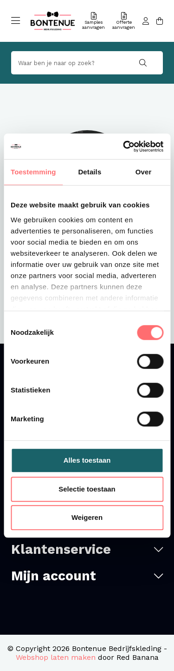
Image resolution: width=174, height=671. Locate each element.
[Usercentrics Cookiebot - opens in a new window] (123, 146)
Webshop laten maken (56, 657)
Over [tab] (143, 172)
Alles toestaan (87, 460)
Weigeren (87, 517)
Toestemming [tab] (33, 172)
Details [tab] (89, 172)
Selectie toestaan (87, 489)
